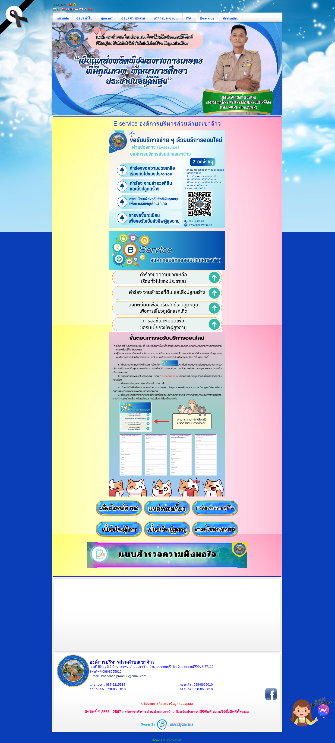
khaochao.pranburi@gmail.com (123, 676)
